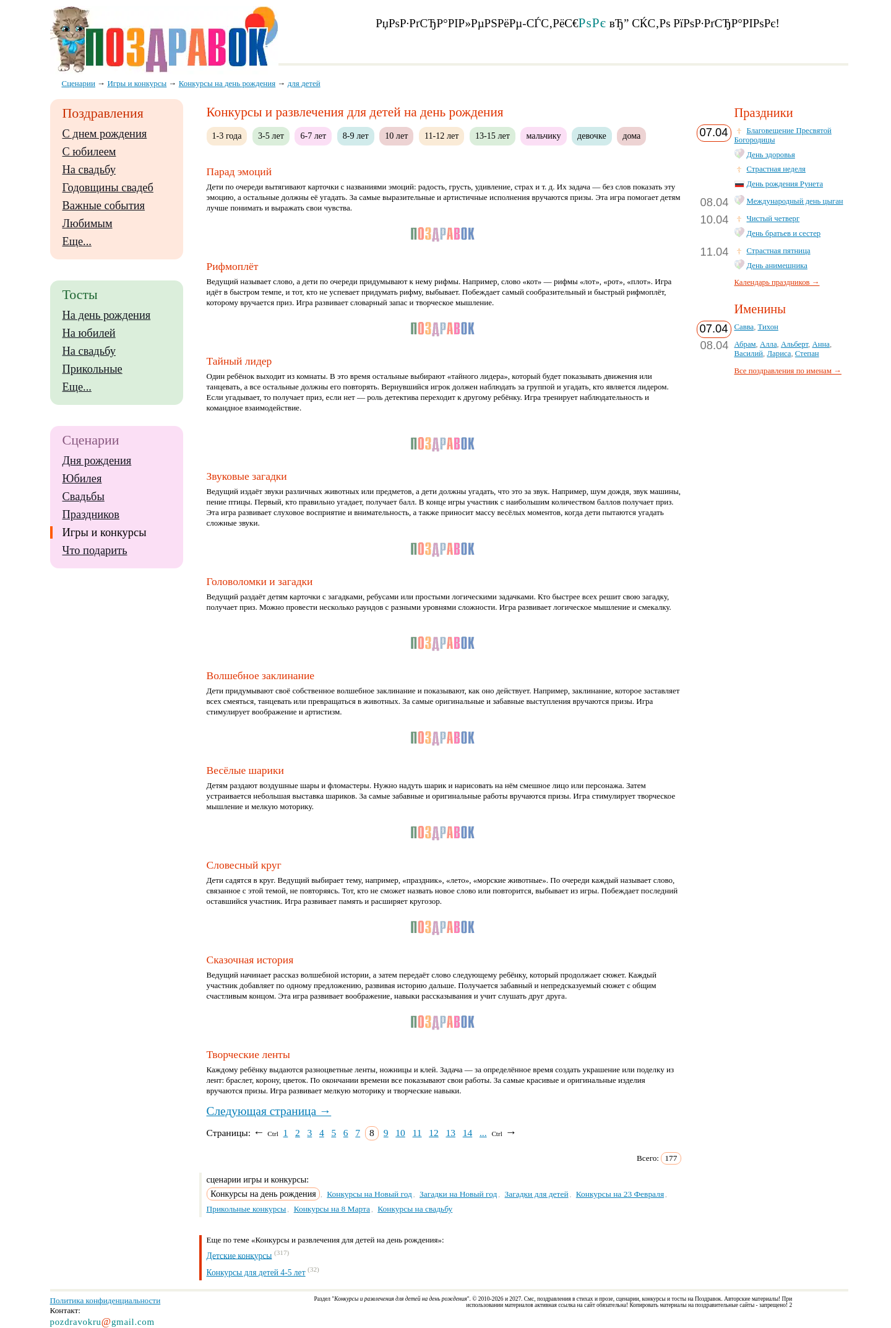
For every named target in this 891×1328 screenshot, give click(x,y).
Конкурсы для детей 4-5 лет (256, 1272)
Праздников (91, 514)
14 (468, 1132)
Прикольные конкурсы (246, 1208)
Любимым (87, 223)
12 (434, 1132)
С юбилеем (89, 151)
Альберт (794, 344)
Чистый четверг (773, 218)
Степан (807, 353)
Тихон (768, 327)
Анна (820, 344)
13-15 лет (492, 136)
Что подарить (94, 550)
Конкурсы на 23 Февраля (620, 1194)
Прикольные (92, 369)
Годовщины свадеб (107, 187)
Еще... (77, 241)
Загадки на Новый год (458, 1194)
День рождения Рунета (785, 184)
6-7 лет (313, 136)
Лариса (779, 353)
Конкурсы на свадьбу (414, 1208)
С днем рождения (104, 134)
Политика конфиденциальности (105, 1300)
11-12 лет (441, 136)
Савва (744, 327)
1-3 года (227, 136)
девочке (591, 136)
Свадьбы (83, 496)
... (483, 1132)
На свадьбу (89, 169)
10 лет (396, 136)
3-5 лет (271, 136)
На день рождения (106, 315)
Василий (749, 353)
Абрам (745, 344)
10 (400, 1132)
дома (631, 136)
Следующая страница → (269, 1111)
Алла (768, 344)
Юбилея (82, 478)
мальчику (543, 136)
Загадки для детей (537, 1194)
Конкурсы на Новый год (369, 1194)
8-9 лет (356, 136)
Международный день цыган (795, 201)
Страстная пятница (779, 250)
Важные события (103, 205)
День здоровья (771, 154)
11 (417, 1132)
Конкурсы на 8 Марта (332, 1208)
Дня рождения (97, 460)
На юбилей (89, 333)
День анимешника (777, 265)
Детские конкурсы (239, 1255)
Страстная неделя (776, 169)
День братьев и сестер (784, 233)
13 (450, 1132)
